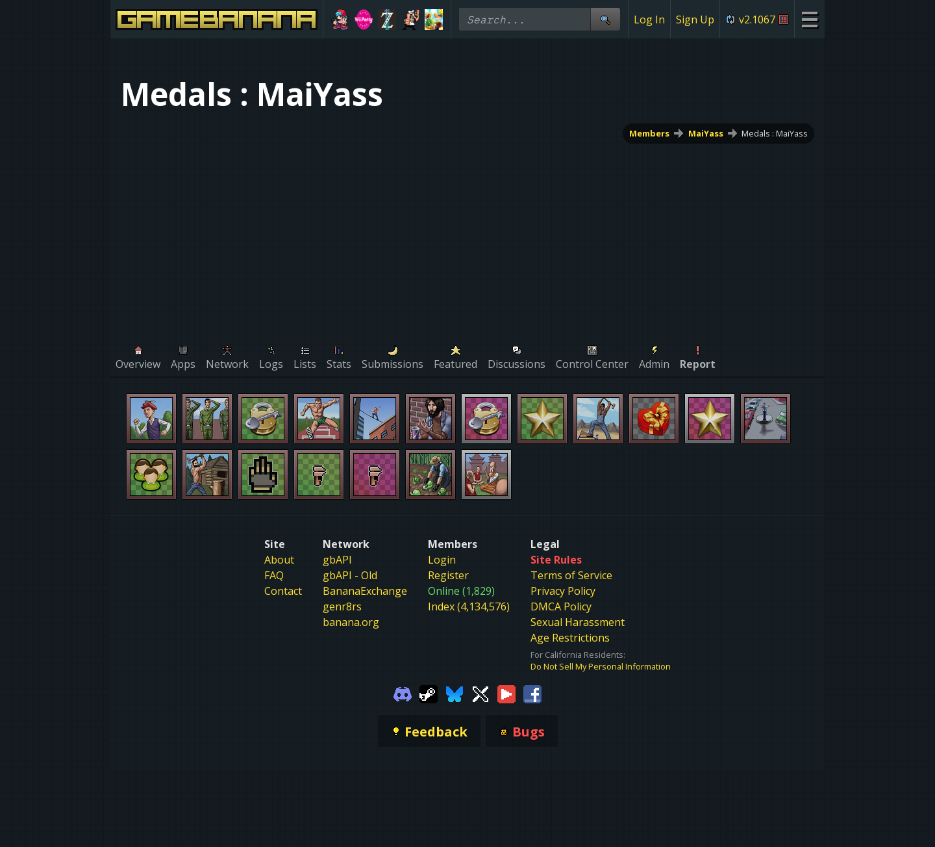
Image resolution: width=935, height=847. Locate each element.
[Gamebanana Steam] (428, 693)
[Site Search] (605, 19)
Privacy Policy (562, 591)
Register (448, 575)
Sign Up (695, 19)
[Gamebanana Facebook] (532, 693)
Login (442, 560)
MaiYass (705, 133)
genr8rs (342, 606)
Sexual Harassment (577, 622)
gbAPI (337, 560)
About (279, 560)
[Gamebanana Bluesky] (454, 693)
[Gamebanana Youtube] (506, 693)
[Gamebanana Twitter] (480, 693)
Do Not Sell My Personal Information (600, 666)
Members (649, 133)
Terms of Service (571, 575)
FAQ (274, 575)
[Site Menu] (809, 19)
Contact (283, 591)
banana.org (351, 622)
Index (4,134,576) (469, 606)
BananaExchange (365, 591)
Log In (649, 19)
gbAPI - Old (350, 575)
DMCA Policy (561, 606)
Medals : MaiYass (775, 133)
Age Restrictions (570, 638)
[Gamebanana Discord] (402, 693)
